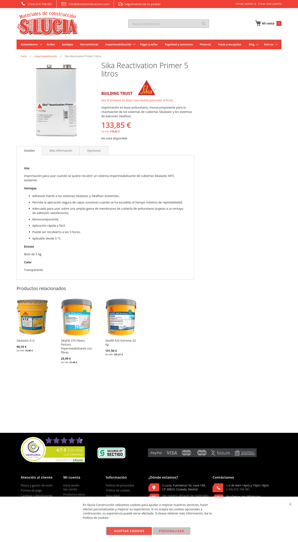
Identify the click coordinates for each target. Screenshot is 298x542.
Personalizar (171, 531)
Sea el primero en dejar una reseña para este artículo (137, 100)
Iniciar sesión (244, 4)
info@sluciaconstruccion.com (85, 4)
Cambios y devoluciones (37, 495)
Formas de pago (31, 490)
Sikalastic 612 (26, 340)
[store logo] (48, 23)
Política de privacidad (120, 485)
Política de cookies (118, 490)
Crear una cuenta (269, 4)
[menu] (149, 44)
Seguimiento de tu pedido (139, 4)
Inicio (24, 56)
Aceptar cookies (129, 531)
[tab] (29, 150)
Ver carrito (70, 489)
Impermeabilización (45, 56)
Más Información (60, 150)
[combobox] (168, 23)
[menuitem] (30, 44)
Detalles (29, 150)
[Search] (204, 23)
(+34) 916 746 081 (36, 3)
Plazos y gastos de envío (37, 485)
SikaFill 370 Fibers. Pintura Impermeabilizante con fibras (76, 346)
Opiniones (94, 150)
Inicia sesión (71, 485)
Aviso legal (113, 495)
